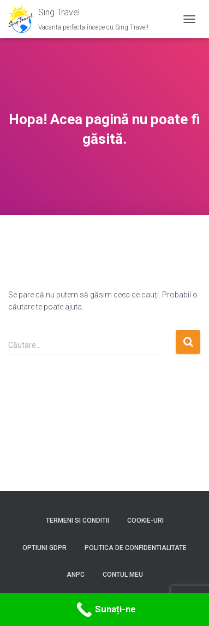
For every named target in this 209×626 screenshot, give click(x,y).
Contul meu (123, 574)
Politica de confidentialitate (136, 548)
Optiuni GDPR (44, 548)
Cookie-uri (145, 520)
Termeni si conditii (77, 520)
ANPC (76, 574)
